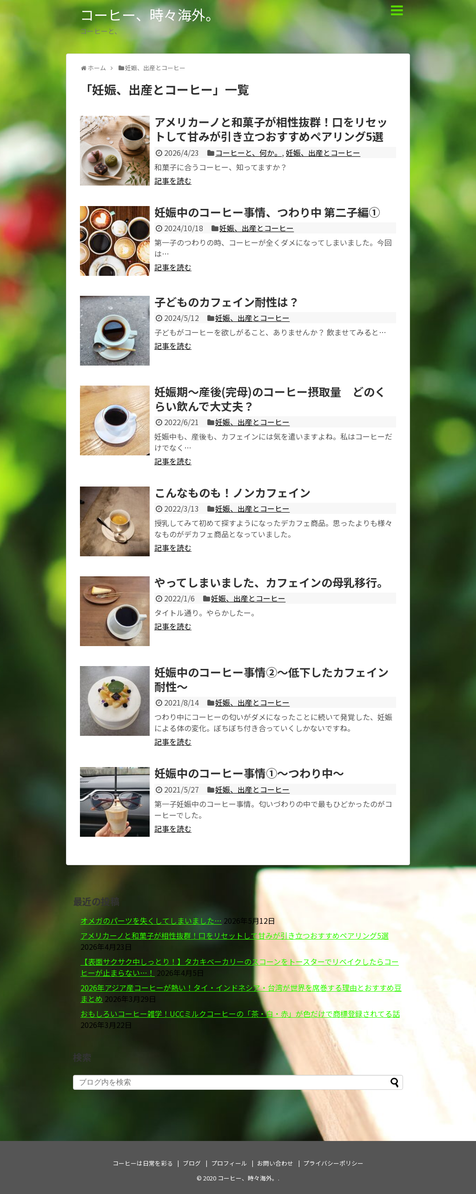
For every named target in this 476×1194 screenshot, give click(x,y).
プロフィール (229, 1163)
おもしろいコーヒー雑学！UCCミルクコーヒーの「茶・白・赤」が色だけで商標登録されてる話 (240, 1013)
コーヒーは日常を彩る (142, 1163)
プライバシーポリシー (333, 1163)
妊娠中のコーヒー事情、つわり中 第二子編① (267, 212)
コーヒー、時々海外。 (149, 14)
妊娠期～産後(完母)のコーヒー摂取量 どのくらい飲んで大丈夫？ (270, 398)
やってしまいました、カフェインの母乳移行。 (271, 582)
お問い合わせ (275, 1163)
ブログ (192, 1163)
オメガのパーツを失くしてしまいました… (151, 920)
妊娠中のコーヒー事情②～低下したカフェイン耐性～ (271, 679)
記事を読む (173, 180)
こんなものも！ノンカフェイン (232, 492)
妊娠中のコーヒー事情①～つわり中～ (249, 773)
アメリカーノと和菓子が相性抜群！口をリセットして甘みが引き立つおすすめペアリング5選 (271, 128)
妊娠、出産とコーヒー (323, 152)
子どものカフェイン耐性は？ (226, 301)
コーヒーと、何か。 (248, 152)
